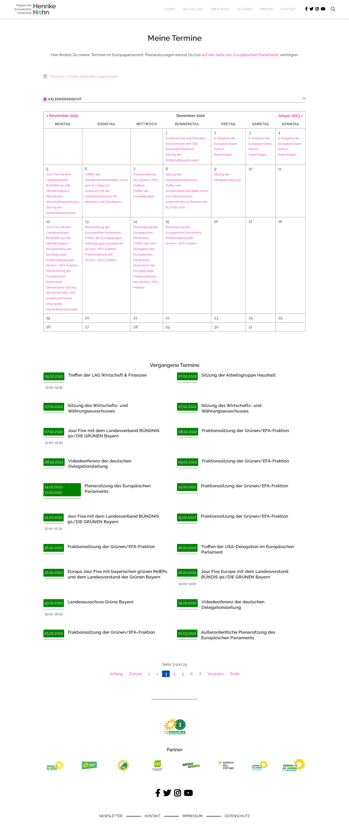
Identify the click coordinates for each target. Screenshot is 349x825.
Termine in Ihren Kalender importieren (84, 75)
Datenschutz (237, 816)
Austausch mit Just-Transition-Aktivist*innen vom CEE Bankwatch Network (193, 143)
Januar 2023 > (290, 115)
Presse (266, 9)
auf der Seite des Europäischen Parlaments (240, 54)
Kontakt (289, 9)
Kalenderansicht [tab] (64, 99)
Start (170, 9)
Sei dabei (245, 9)
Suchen (330, 9)
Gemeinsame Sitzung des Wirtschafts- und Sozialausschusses (62, 292)
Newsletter (111, 816)
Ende (235, 673)
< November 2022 (62, 115)
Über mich (219, 9)
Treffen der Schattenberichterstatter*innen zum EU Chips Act (111, 179)
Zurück (135, 673)
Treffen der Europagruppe (107, 238)
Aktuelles (193, 9)
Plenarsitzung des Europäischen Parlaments (59, 276)
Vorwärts (216, 673)
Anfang (116, 673)
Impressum (193, 816)
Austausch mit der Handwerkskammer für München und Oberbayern (108, 196)
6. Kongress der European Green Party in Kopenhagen (266, 149)
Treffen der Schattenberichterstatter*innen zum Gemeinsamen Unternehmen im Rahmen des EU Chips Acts (193, 196)
